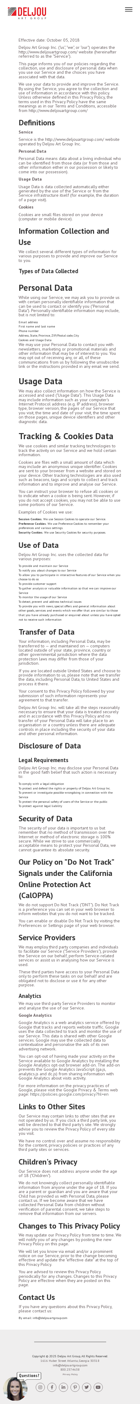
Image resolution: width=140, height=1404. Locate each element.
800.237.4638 (70, 1370)
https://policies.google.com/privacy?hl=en (69, 1094)
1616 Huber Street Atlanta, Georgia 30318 (70, 1361)
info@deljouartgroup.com (70, 1365)
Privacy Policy (70, 1374)
